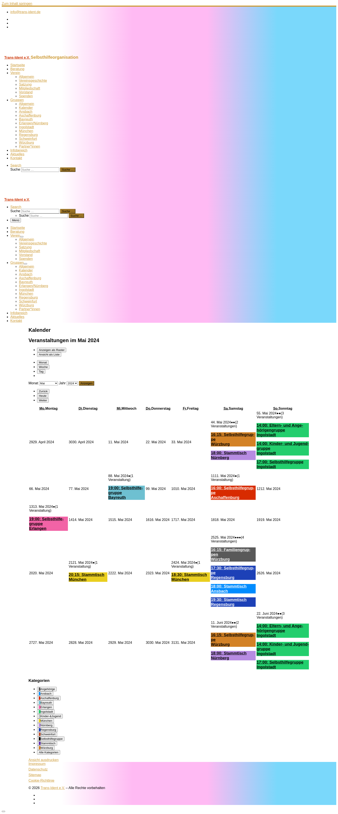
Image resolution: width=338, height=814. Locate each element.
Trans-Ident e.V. (53, 788)
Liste (49, 354)
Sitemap (34, 775)
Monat (43, 362)
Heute (43, 395)
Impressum (36, 764)
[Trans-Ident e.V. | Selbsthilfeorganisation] (29, 53)
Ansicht (43, 760)
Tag (41, 371)
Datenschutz (38, 769)
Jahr (62, 383)
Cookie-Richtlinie (41, 780)
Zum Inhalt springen (17, 3)
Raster (51, 350)
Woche (43, 367)
